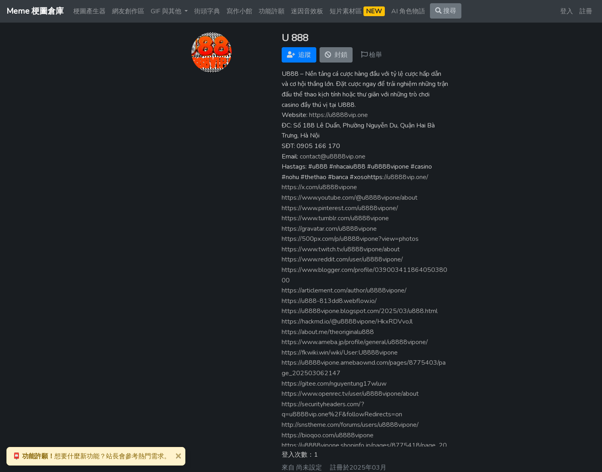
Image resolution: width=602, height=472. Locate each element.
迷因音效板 (307, 11)
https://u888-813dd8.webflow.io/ (329, 301)
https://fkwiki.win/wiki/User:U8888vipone (340, 352)
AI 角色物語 (408, 11)
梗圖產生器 (89, 11)
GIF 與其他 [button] (167, 11)
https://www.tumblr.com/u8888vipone (335, 218)
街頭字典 (207, 11)
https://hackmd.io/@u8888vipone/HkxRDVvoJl (347, 321)
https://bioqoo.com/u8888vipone (328, 435)
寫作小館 (239, 11)
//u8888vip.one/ (406, 177)
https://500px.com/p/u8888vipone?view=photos (350, 238)
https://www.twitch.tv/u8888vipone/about (341, 249)
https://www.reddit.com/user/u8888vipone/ (342, 259)
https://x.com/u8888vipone (319, 187)
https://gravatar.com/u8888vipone (329, 228)
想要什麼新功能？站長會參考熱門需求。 (91, 456)
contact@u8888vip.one (332, 156)
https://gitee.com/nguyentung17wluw (334, 383)
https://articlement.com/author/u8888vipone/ (344, 290)
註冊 (585, 11)
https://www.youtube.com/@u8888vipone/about (349, 197)
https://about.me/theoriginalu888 (328, 332)
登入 (566, 11)
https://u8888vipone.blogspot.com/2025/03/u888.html (360, 311)
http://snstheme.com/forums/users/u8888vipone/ (350, 424)
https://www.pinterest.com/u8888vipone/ (340, 208)
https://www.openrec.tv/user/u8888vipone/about (350, 393)
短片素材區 (357, 11)
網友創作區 (128, 11)
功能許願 (271, 11)
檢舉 (371, 54)
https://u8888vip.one (338, 115)
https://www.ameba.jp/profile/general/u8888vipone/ (355, 342)
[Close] (178, 455)
